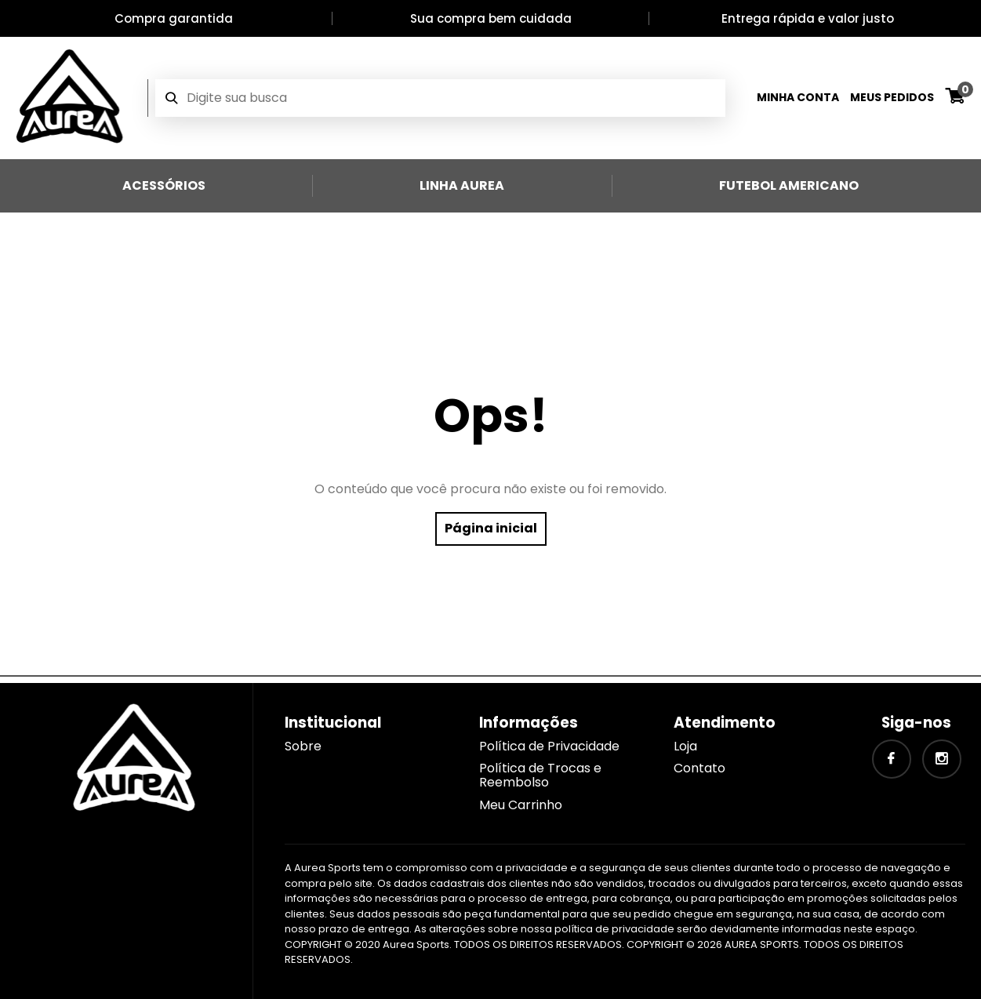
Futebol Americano (789, 185)
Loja (685, 746)
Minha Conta (798, 97)
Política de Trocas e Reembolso (540, 775)
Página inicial (491, 528)
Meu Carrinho (520, 805)
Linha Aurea (462, 185)
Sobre (303, 746)
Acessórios (163, 185)
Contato (699, 768)
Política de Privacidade (549, 746)
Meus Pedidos (892, 97)
